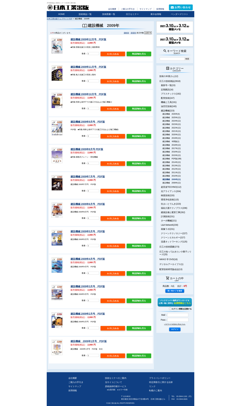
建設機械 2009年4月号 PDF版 (88, 259)
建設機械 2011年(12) (171, 172)
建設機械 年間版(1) (170, 141)
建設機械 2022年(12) (171, 128)
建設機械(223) (167, 110)
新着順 (133, 33)
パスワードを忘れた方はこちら (174, 324)
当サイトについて (113, 382)
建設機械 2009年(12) (171, 179)
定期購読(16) (167, 89)
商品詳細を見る (139, 54)
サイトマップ (145, 9)
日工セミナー (132, 14)
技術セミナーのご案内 (115, 378)
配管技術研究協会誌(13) (170, 269)
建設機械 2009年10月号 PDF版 (88, 94)
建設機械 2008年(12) (171, 183)
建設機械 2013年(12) (171, 166)
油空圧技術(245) (169, 106)
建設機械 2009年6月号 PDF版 (88, 204)
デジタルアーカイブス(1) (171, 264)
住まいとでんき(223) (171, 204)
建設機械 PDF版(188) (171, 159)
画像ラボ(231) (167, 229)
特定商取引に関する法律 (161, 382)
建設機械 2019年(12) (171, 138)
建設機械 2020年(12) (171, 134)
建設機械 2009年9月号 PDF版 (88, 121)
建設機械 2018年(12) (171, 145)
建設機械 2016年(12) (171, 152)
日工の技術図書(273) (169, 246)
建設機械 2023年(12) (171, 124)
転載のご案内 (155, 390)
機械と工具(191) (169, 102)
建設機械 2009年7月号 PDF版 (88, 176)
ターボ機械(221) (169, 220)
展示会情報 (155, 14)
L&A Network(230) (169, 225)
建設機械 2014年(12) (171, 162)
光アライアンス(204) (171, 191)
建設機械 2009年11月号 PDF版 (88, 67)
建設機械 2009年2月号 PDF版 (88, 313)
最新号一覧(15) (168, 85)
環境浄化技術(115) (170, 199)
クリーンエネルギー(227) (173, 237)
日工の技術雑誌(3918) (169, 81)
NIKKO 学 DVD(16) (168, 259)
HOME (61, 14)
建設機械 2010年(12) (171, 176)
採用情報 (160, 9)
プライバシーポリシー (159, 378)
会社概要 (112, 9)
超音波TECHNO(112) (171, 187)
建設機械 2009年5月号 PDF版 (88, 231)
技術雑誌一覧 (85, 14)
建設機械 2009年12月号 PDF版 (88, 39)
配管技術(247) (167, 98)
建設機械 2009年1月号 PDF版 (89, 341)
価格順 (126, 33)
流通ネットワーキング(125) (174, 241)
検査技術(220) (167, 195)
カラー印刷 (121, 390)
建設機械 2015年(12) (171, 155)
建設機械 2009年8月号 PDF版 (87, 149)
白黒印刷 (110, 390)
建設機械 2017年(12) (171, 148)
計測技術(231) (167, 216)
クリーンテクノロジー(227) (174, 233)
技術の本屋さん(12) (168, 76)
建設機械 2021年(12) (171, 131)
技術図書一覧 (108, 14)
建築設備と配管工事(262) (173, 212)
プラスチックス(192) (171, 93)
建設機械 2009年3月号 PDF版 (88, 286)
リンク (152, 386)
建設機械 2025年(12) (171, 117)
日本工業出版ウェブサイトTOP (59, 19)
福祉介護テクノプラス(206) (174, 208)
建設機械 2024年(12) (171, 121)
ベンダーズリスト (179, 14)
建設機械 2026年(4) (171, 114)
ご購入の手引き (128, 9)
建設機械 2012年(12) (171, 169)
